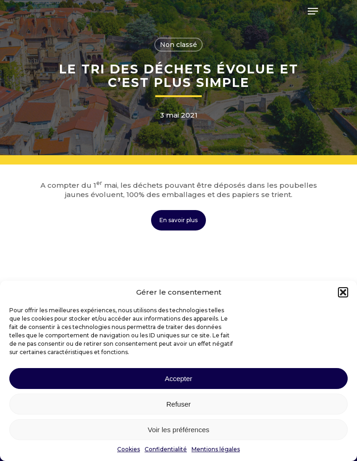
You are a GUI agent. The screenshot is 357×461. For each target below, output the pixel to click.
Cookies (128, 449)
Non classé (178, 44)
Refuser (178, 404)
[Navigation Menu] (313, 11)
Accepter (178, 378)
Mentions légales (216, 449)
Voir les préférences (179, 430)
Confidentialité (166, 449)
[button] (343, 292)
